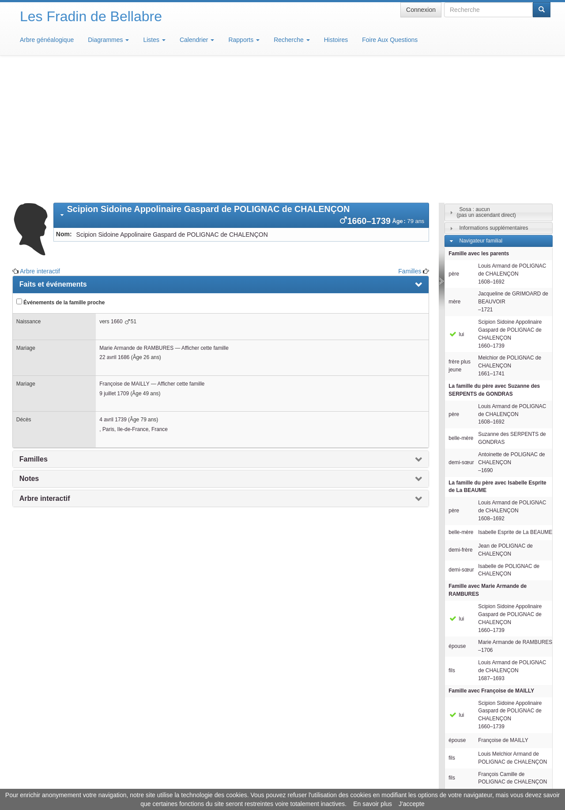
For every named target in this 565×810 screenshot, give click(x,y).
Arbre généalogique (47, 39)
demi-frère (460, 420)
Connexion (421, 9)
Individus (469, 707)
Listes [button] (154, 39)
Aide (285, 783)
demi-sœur (461, 332)
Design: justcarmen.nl (524, 760)
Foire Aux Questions (390, 39)
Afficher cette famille (205, 218)
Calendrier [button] (197, 39)
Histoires (336, 39)
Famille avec (487, 460)
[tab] (241, 85)
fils (451, 540)
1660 (116, 192)
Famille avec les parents (478, 124)
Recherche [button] (292, 39)
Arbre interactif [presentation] (44, 368)
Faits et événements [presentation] (53, 154)
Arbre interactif (40, 141)
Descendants (474, 694)
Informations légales (245, 783)
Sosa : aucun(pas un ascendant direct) (486, 82)
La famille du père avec (494, 260)
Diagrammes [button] (108, 39)
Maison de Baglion (321, 783)
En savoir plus (372, 803)
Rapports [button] (244, 39)
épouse (457, 516)
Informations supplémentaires (493, 98)
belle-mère (460, 308)
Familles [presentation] (33, 329)
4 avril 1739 (112, 290)
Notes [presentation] (29, 348)
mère (454, 172)
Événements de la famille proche (60, 172)
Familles (409, 141)
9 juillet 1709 (114, 264)
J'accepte (412, 803)
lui (456, 204)
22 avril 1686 (114, 227)
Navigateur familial (480, 111)
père (453, 144)
